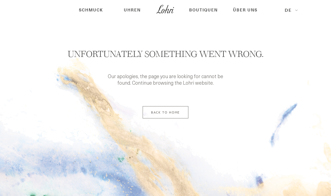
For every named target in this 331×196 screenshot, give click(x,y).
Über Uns (245, 10)
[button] (91, 10)
